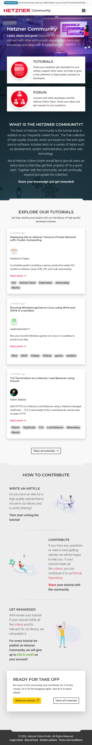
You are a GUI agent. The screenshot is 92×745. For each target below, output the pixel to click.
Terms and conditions (70, 740)
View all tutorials (46, 450)
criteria (57, 568)
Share (52, 585)
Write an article (27, 700)
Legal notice (16, 740)
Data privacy (31, 740)
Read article (18, 275)
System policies (48, 740)
